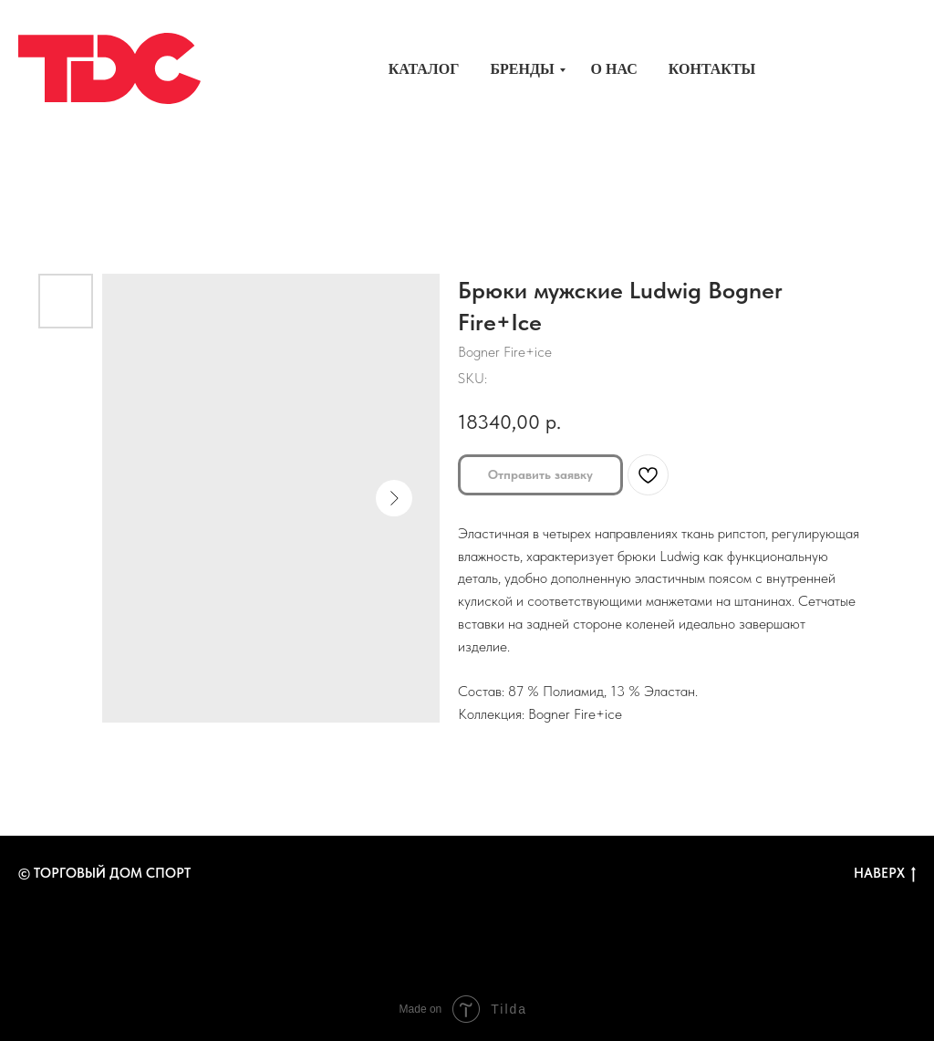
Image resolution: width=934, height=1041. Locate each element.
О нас (614, 69)
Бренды (522, 69)
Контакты (712, 69)
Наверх (885, 873)
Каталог (424, 69)
